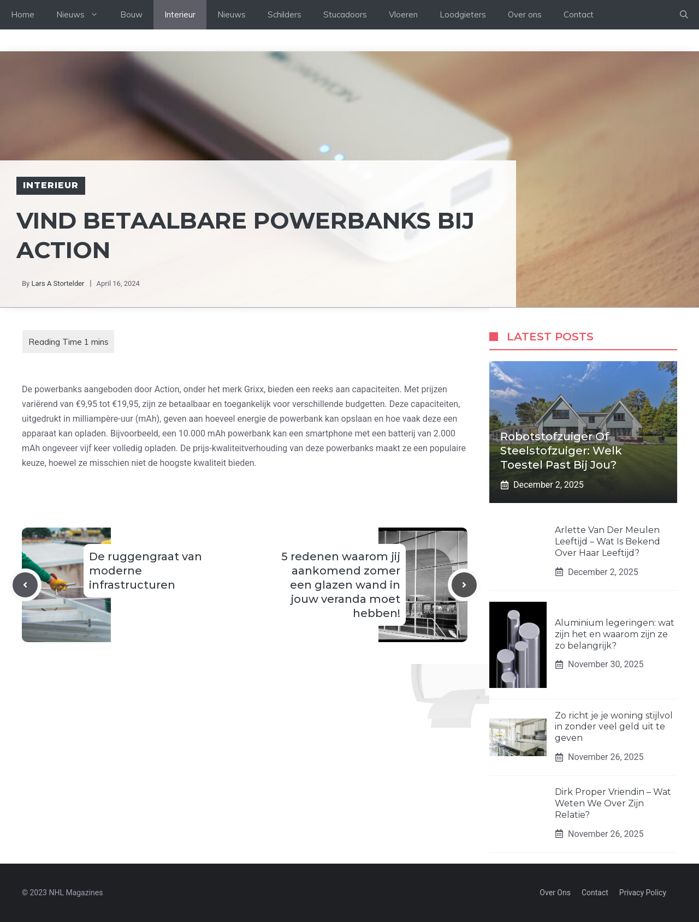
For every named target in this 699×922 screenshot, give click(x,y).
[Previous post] (25, 584)
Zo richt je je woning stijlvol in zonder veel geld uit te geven (614, 727)
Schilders (284, 14)
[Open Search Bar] (684, 14)
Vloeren (403, 14)
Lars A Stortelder (57, 283)
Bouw (131, 14)
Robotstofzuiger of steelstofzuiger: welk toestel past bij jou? (561, 450)
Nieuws (82, 14)
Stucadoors (345, 14)
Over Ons (555, 892)
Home (22, 14)
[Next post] (464, 584)
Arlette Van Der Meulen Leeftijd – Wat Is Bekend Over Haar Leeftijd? (607, 541)
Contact (579, 14)
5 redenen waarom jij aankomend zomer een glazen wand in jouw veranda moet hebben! (340, 585)
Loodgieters (463, 14)
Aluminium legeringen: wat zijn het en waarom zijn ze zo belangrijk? (614, 634)
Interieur (180, 14)
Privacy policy (642, 892)
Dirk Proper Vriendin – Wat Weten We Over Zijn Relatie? (613, 803)
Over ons (525, 14)
